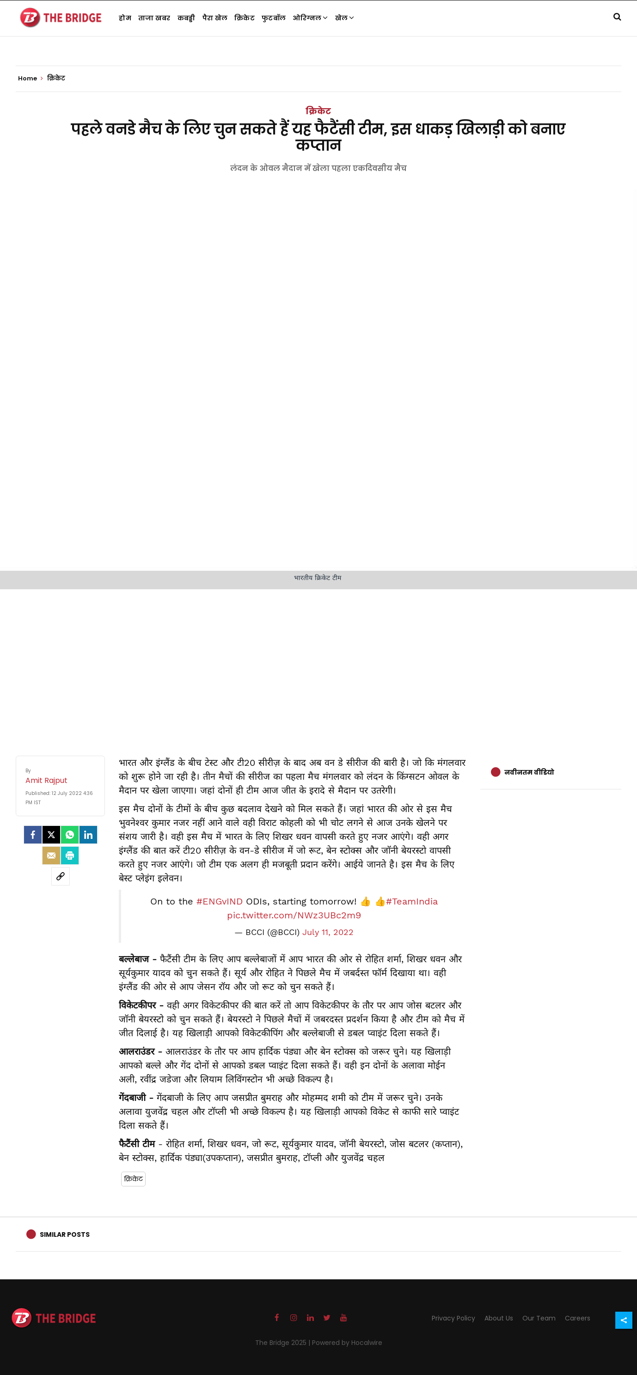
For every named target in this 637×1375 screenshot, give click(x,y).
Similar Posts (65, 1234)
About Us (498, 1318)
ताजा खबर (154, 18)
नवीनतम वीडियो (529, 772)
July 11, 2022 (328, 932)
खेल (345, 18)
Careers (577, 1318)
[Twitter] (51, 834)
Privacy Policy (453, 1318)
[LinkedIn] (88, 834)
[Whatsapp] (70, 834)
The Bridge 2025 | (283, 1342)
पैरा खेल (215, 18)
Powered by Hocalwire (347, 1342)
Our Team (539, 1318)
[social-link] (60, 876)
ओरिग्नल (310, 18)
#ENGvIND (219, 901)
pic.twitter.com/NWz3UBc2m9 (294, 915)
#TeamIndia (412, 901)
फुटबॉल (274, 18)
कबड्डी (187, 18)
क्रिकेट (244, 18)
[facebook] (33, 834)
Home (30, 78)
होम (125, 18)
